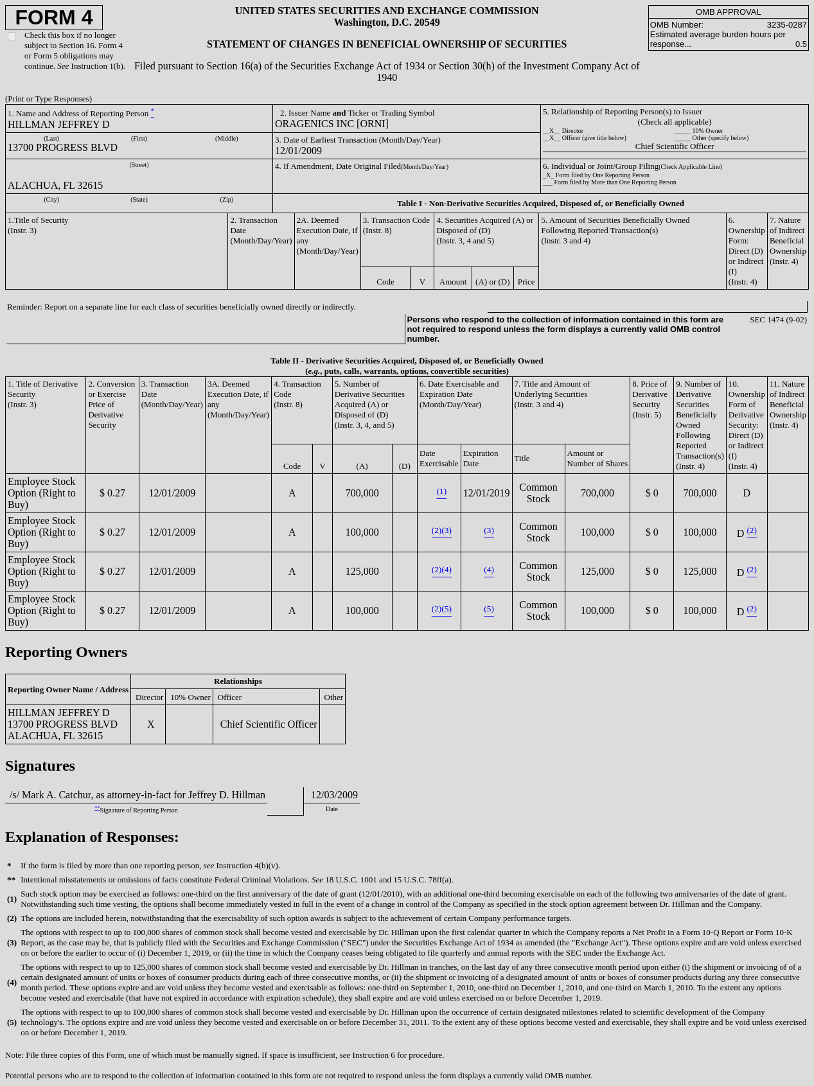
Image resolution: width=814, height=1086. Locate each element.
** (97, 808)
